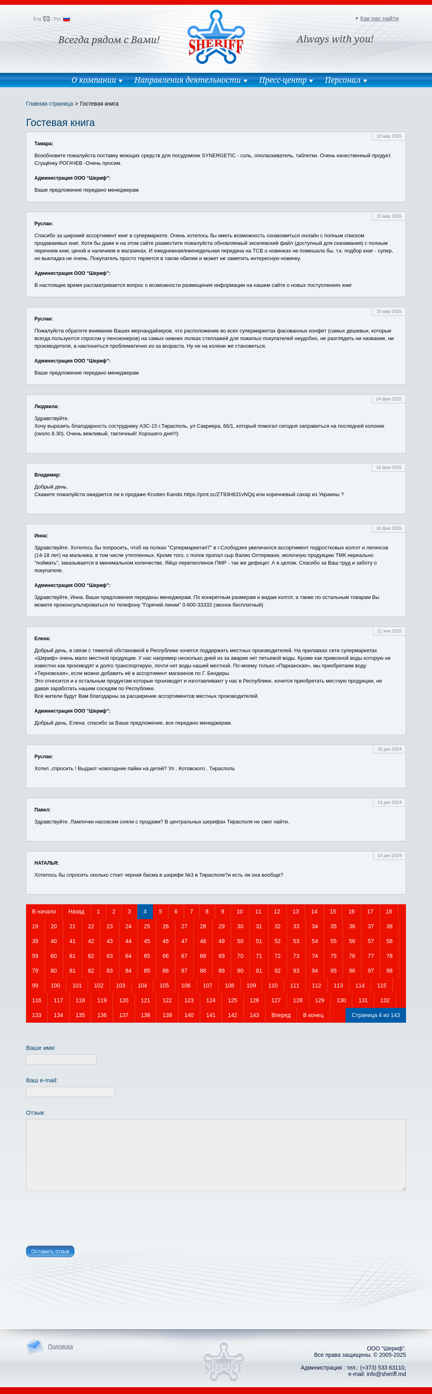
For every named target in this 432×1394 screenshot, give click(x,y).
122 (167, 1000)
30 (240, 926)
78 (389, 956)
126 (254, 1000)
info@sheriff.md (386, 1374)
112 (316, 985)
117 (58, 1000)
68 (203, 956)
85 (147, 970)
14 (314, 911)
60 (54, 956)
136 (101, 1015)
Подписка (60, 1346)
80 (54, 970)
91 (259, 970)
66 (166, 956)
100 (55, 985)
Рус (57, 18)
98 (389, 970)
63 (109, 956)
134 (58, 1015)
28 (203, 926)
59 (35, 956)
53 (296, 941)
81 (72, 970)
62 (91, 956)
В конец (313, 1015)
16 (351, 911)
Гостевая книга (99, 103)
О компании (93, 80)
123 (189, 1000)
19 (35, 926)
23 (109, 926)
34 (315, 926)
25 (147, 926)
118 (80, 1000)
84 (128, 970)
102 (98, 985)
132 (385, 1000)
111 (294, 985)
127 (276, 1000)
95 (333, 970)
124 (210, 1000)
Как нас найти (379, 18)
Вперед (281, 1015)
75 (333, 956)
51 (259, 941)
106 (186, 985)
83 (109, 970)
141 (210, 1015)
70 (240, 956)
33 (296, 926)
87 (184, 970)
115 (381, 985)
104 (142, 985)
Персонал (343, 80)
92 (278, 970)
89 (222, 970)
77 (371, 956)
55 (333, 941)
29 (222, 926)
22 (91, 926)
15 (333, 911)
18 (389, 911)
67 (184, 956)
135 (80, 1015)
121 (145, 1000)
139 (167, 1015)
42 (91, 941)
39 (35, 941)
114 (360, 985)
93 (296, 970)
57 (371, 941)
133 (36, 1015)
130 (341, 1000)
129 (319, 1000)
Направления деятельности (188, 80)
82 (91, 970)
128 (297, 1000)
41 (72, 941)
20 (54, 926)
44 (128, 941)
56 (352, 941)
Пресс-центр (283, 80)
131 (363, 1000)
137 (123, 1015)
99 (35, 985)
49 (222, 941)
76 (352, 956)
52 (278, 941)
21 (72, 926)
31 (259, 926)
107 (207, 985)
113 (338, 985)
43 (109, 941)
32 (278, 926)
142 (232, 1015)
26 (166, 926)
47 (184, 941)
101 (77, 985)
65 (147, 956)
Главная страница (49, 103)
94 (315, 970)
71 (259, 956)
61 (72, 956)
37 (371, 926)
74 (315, 956)
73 (296, 956)
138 (145, 1015)
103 (120, 985)
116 (36, 1000)
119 (101, 1000)
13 (296, 911)
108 (229, 985)
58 (389, 941)
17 (370, 911)
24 (128, 926)
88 (203, 970)
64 (128, 956)
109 (251, 985)
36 (352, 926)
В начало (44, 911)
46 (166, 941)
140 (189, 1015)
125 (232, 1000)
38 (389, 926)
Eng (37, 18)
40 (54, 941)
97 (371, 970)
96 (352, 970)
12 (277, 911)
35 (333, 926)
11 (258, 911)
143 (254, 1015)
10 (240, 911)
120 (123, 1000)
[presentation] (87, 1220)
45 (147, 941)
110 (272, 985)
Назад (76, 911)
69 (222, 956)
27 (184, 926)
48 (203, 941)
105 (164, 985)
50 (240, 941)
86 (166, 970)
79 (35, 970)
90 (240, 970)
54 (315, 941)
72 (278, 956)
